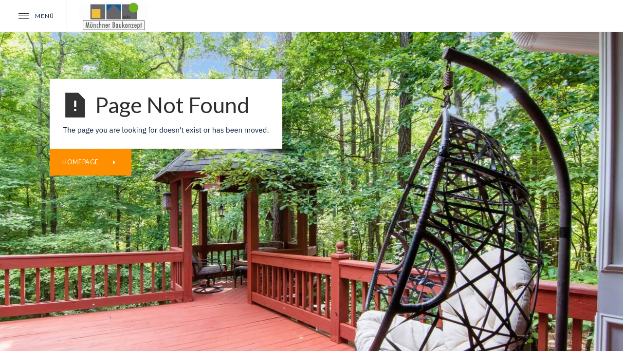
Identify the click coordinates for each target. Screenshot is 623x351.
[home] (114, 16)
